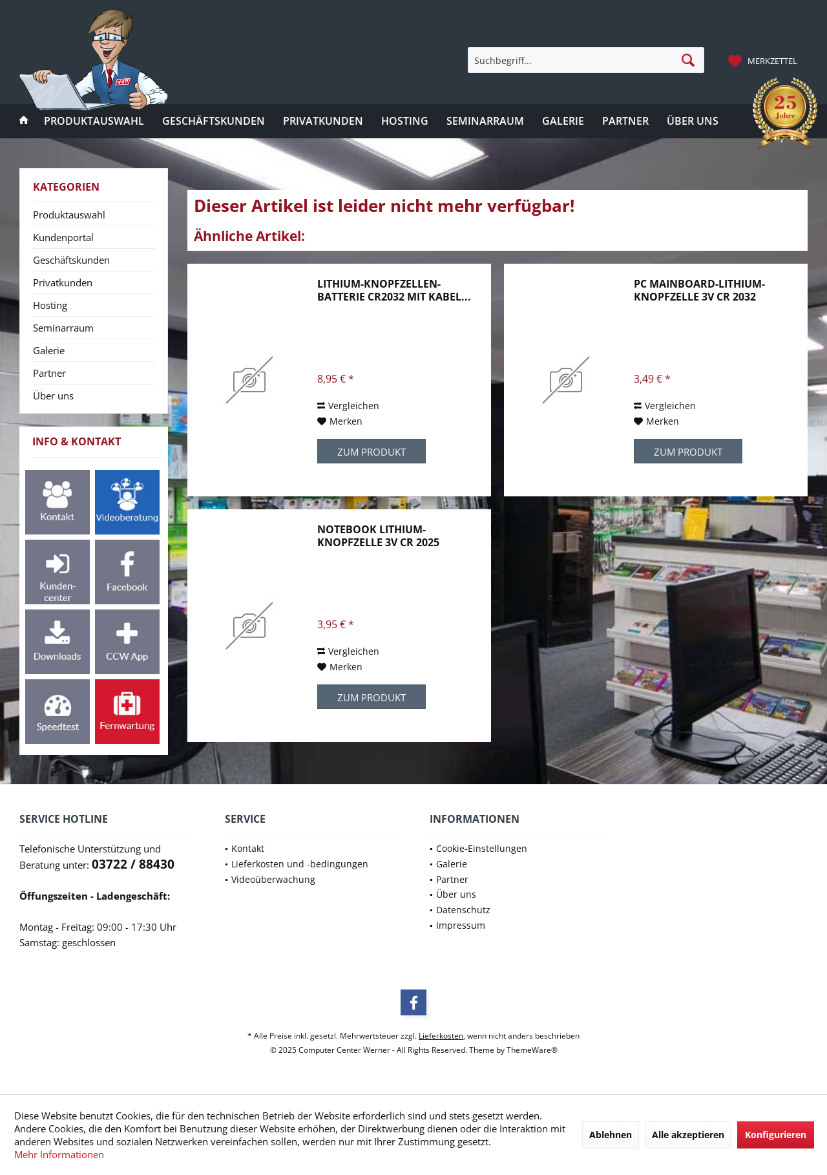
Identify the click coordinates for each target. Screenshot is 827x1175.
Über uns (53, 395)
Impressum (460, 925)
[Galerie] (563, 121)
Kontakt (247, 848)
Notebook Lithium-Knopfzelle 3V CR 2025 (378, 536)
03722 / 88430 (133, 864)
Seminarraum (63, 327)
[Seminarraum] (485, 121)
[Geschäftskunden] (213, 121)
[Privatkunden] (323, 121)
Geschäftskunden (71, 259)
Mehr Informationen (59, 1154)
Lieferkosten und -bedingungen (299, 864)
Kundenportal (63, 237)
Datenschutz (463, 910)
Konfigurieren (775, 1134)
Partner (49, 372)
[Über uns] (693, 121)
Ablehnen (610, 1134)
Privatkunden (62, 282)
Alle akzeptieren (688, 1134)
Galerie (49, 350)
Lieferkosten (441, 1035)
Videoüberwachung (273, 879)
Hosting (50, 305)
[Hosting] (404, 121)
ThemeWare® (532, 1049)
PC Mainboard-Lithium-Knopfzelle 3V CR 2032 (699, 290)
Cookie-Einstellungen (481, 848)
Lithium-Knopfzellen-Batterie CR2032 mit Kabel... (394, 290)
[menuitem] (764, 60)
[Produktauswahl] (94, 121)
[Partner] (625, 121)
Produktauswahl (69, 214)
